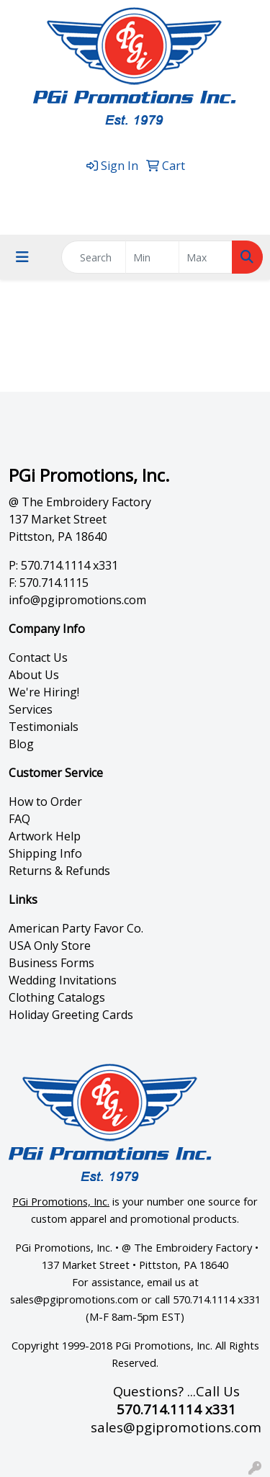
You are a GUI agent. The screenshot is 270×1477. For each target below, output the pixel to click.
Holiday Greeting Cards (71, 1015)
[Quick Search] (93, 257)
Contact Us (38, 657)
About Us (34, 675)
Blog (21, 744)
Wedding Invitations (63, 980)
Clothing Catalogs (57, 997)
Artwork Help (45, 836)
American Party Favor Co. (76, 928)
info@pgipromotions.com (77, 600)
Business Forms (51, 963)
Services (31, 709)
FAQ (19, 819)
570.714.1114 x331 (138, 190)
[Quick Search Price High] (206, 257)
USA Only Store (50, 945)
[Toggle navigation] (22, 257)
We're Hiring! (44, 692)
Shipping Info (45, 853)
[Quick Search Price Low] (152, 257)
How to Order (45, 801)
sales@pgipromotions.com (138, 207)
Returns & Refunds (59, 871)
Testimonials (43, 727)
